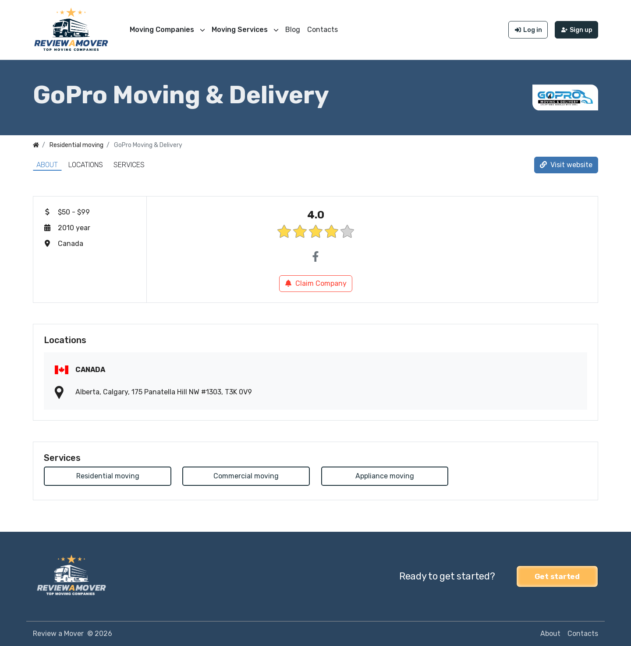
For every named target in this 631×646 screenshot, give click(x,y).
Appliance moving (384, 476)
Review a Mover (58, 633)
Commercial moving (246, 476)
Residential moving (107, 476)
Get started (557, 576)
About (47, 165)
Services (129, 165)
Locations (85, 165)
